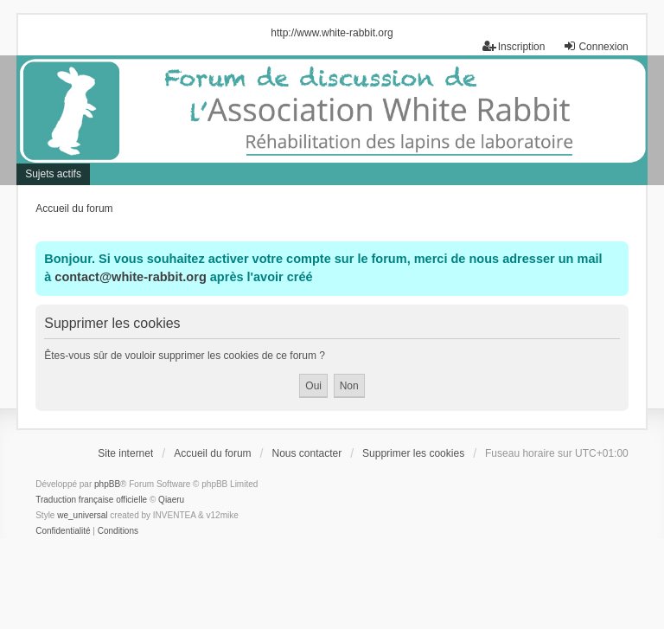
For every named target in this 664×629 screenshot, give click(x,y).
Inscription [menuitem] (514, 46)
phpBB (107, 484)
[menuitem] (62, 531)
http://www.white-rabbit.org (332, 33)
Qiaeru (171, 499)
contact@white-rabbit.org (130, 277)
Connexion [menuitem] (595, 46)
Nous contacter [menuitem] (306, 453)
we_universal (82, 515)
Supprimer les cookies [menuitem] (413, 453)
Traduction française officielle (91, 499)
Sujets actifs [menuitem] (53, 174)
